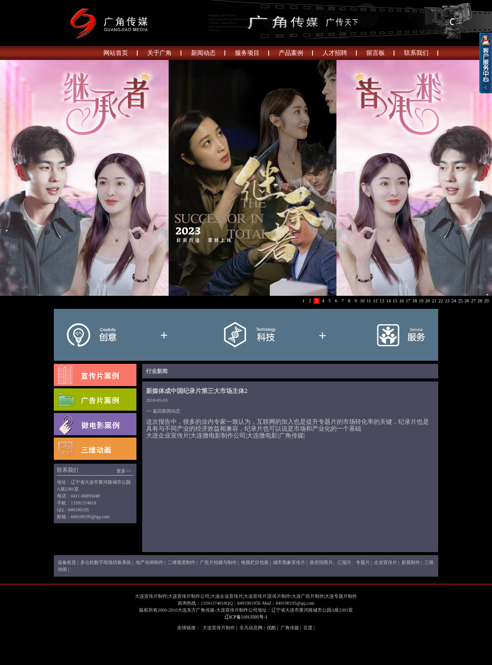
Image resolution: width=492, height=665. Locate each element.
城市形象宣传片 (289, 562)
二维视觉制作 (181, 562)
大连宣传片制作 (219, 627)
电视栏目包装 (255, 562)
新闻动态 (203, 53)
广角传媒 (290, 627)
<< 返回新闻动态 (163, 411)
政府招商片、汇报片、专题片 (340, 562)
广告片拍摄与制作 (218, 562)
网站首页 (115, 53)
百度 (307, 627)
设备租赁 (67, 562)
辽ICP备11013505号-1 (246, 617)
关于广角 (159, 53)
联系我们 (416, 53)
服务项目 (247, 53)
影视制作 (411, 562)
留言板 (375, 53)
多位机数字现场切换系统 (105, 562)
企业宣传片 (385, 562)
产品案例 (291, 53)
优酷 (271, 627)
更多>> (123, 471)
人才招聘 (334, 53)
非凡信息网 (251, 627)
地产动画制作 (149, 562)
